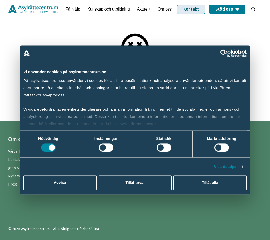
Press (13, 184)
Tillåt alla (210, 183)
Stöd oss (227, 9)
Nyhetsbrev (17, 176)
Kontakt (191, 9)
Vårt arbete (17, 151)
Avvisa (60, 183)
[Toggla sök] (253, 9)
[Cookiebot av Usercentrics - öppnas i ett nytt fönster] (224, 53)
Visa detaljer (225, 166)
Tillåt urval (135, 183)
